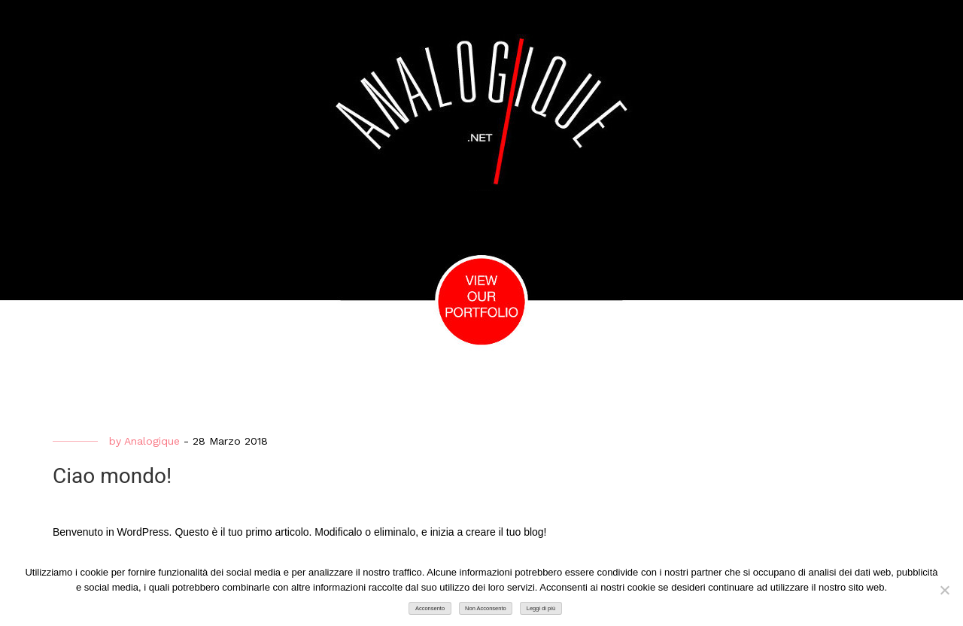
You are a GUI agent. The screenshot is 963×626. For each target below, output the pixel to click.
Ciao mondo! (112, 475)
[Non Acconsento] (944, 589)
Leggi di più (541, 608)
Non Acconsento (485, 608)
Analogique (152, 441)
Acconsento (430, 608)
